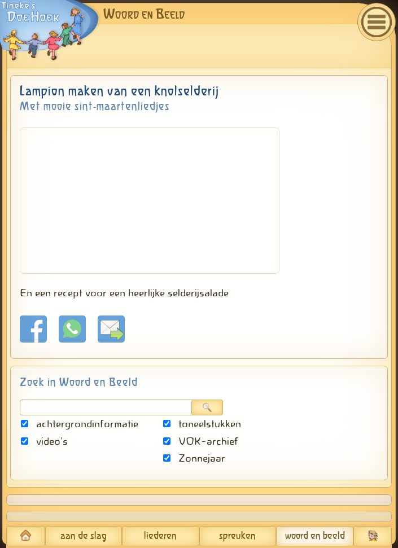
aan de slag (83, 536)
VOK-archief (200, 441)
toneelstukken (202, 424)
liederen (160, 536)
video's (44, 441)
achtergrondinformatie (79, 424)
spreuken (237, 536)
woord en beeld (315, 536)
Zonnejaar (194, 458)
